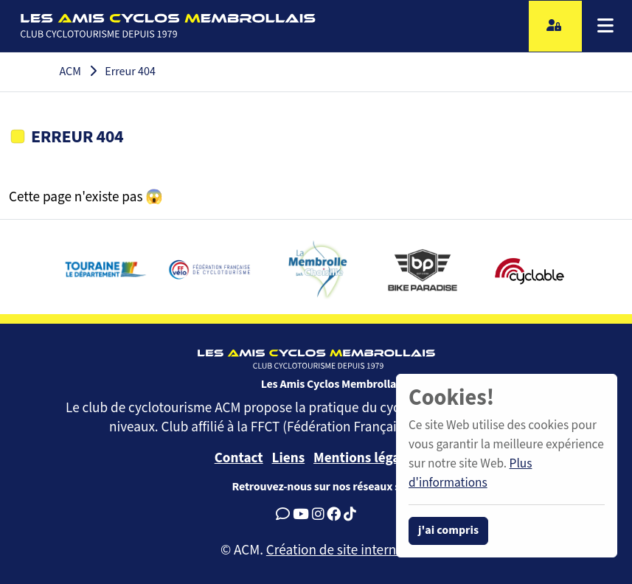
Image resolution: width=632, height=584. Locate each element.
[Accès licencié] (555, 26)
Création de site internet (337, 550)
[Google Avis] (283, 515)
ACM (70, 72)
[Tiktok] (350, 515)
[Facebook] (334, 515)
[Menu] (605, 26)
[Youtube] (301, 515)
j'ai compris (448, 530)
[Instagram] (318, 515)
